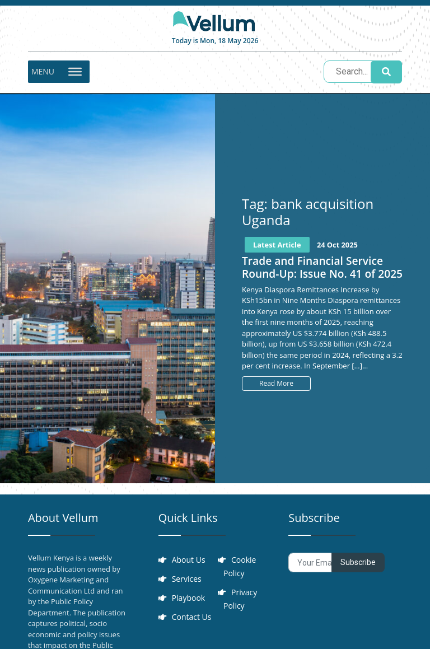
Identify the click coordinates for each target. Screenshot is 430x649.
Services (187, 578)
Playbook (188, 597)
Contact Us (192, 616)
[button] (42, 71)
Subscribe (358, 562)
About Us (188, 559)
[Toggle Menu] (75, 72)
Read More (276, 383)
